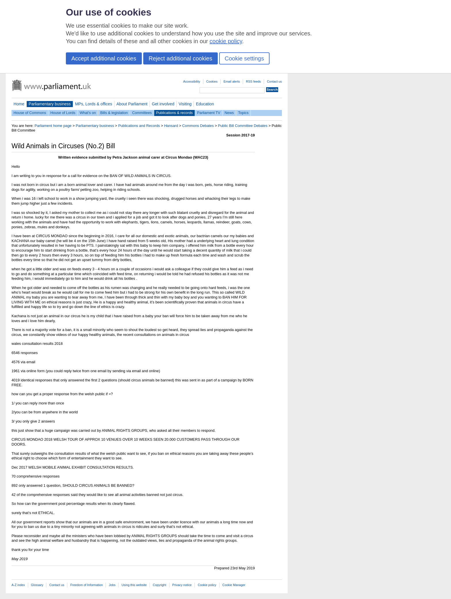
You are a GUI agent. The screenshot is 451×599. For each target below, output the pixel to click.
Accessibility (191, 81)
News (229, 113)
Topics (243, 113)
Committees (142, 113)
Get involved (163, 104)
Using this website (134, 585)
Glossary (37, 585)
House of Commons (30, 113)
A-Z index (18, 585)
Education (205, 104)
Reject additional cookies (180, 58)
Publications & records (174, 113)
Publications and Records (139, 125)
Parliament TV (208, 113)
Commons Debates (198, 125)
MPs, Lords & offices (93, 104)
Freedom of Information (86, 585)
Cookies (211, 81)
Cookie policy (207, 585)
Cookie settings (244, 58)
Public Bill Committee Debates (242, 125)
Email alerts (231, 81)
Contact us (274, 81)
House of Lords (62, 113)
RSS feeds (253, 81)
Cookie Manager (233, 585)
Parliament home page (53, 125)
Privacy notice (182, 585)
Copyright (159, 585)
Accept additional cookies (103, 58)
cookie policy (226, 41)
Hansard (171, 125)
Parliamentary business (50, 104)
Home (19, 104)
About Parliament (132, 104)
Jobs (112, 585)
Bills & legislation (114, 113)
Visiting (185, 104)
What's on (88, 113)
